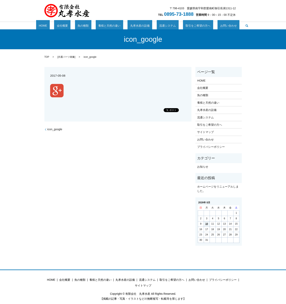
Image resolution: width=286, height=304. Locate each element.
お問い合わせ (210, 25)
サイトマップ (205, 132)
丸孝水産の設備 (137, 25)
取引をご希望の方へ (184, 25)
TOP (46, 57)
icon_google (54, 129)
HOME (61, 25)
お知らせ (202, 166)
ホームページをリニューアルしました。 (218, 188)
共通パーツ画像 (66, 57)
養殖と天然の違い (112, 25)
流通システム (159, 25)
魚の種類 (91, 25)
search (226, 26)
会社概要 (75, 25)
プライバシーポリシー (211, 146)
